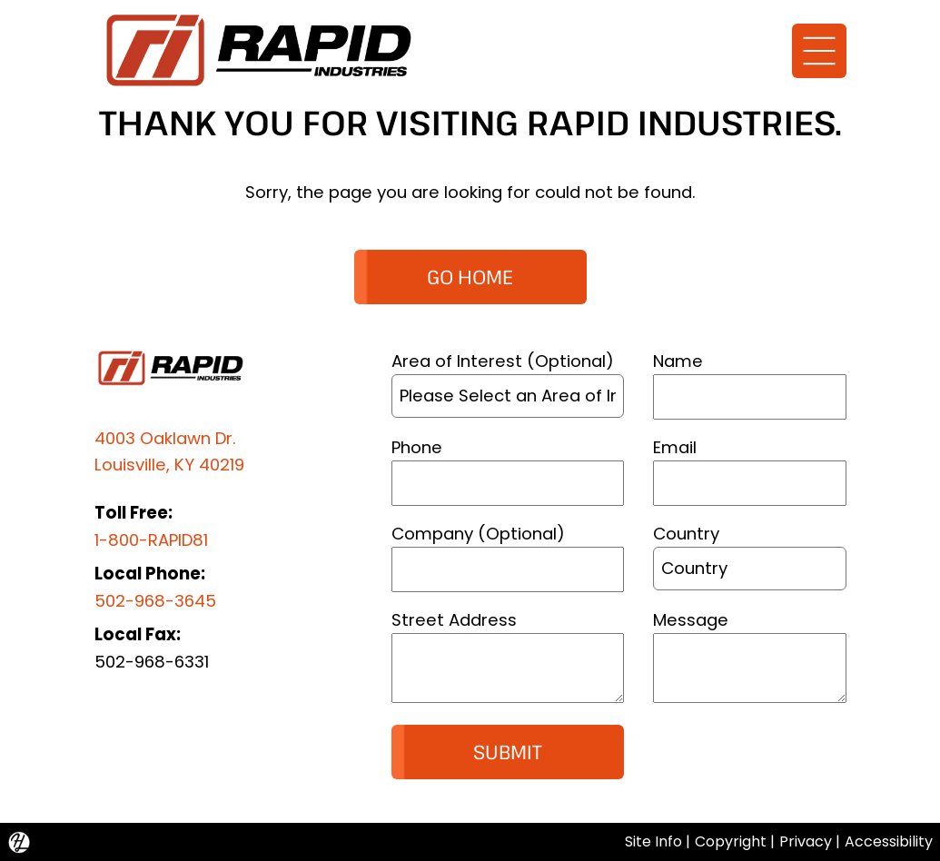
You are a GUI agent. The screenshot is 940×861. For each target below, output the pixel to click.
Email (675, 447)
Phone (416, 447)
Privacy (805, 841)
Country (686, 533)
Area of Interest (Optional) (502, 361)
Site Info (653, 841)
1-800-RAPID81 (151, 540)
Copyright (731, 841)
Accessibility (889, 841)
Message (690, 620)
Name (678, 361)
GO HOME (470, 276)
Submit (507, 751)
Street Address (454, 620)
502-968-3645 (155, 600)
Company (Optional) (478, 533)
